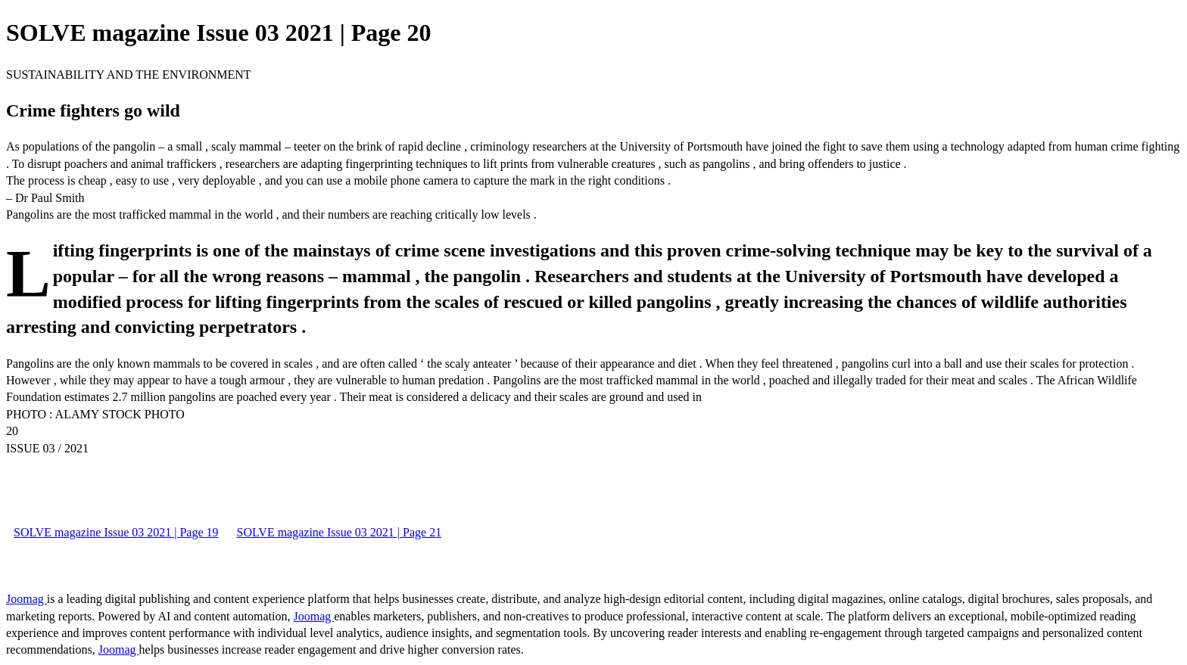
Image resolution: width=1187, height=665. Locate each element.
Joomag (26, 598)
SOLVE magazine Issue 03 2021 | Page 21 (339, 532)
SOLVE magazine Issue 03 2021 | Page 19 (116, 532)
